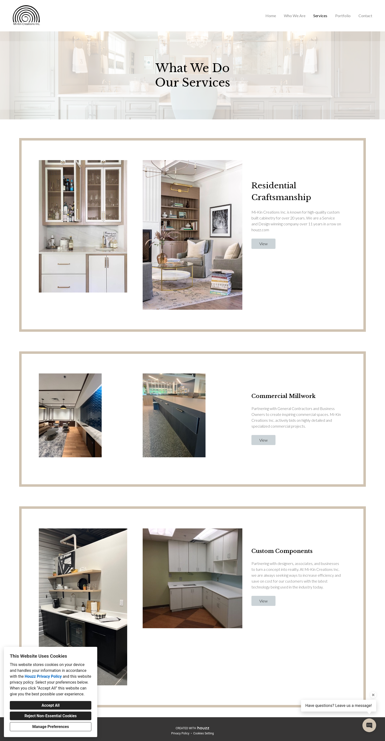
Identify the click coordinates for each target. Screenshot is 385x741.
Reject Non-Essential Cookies (51, 716)
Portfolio (343, 15)
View (263, 243)
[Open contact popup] (369, 725)
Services (320, 15)
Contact (365, 15)
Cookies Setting (203, 733)
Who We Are (294, 15)
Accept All (50, 705)
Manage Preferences (50, 726)
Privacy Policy (180, 733)
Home (270, 15)
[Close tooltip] (373, 695)
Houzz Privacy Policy (43, 676)
